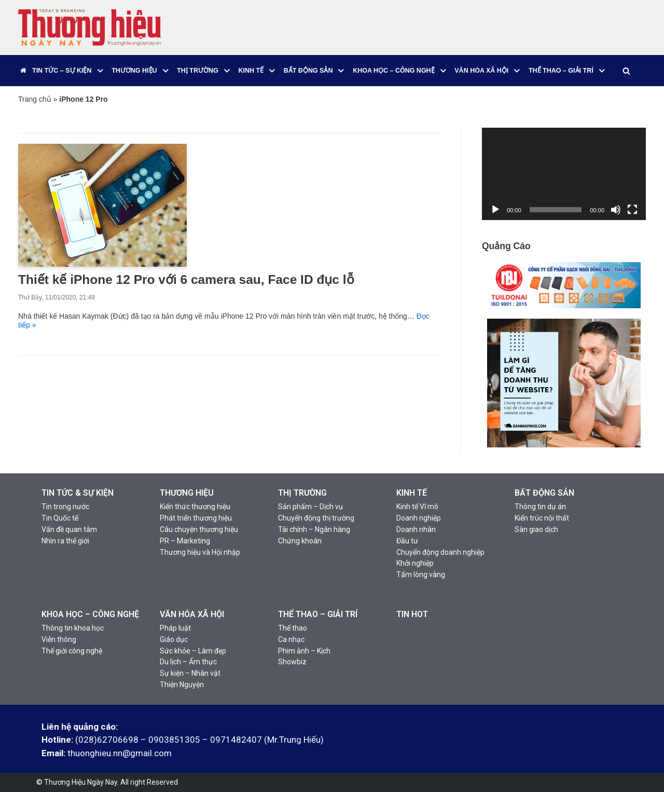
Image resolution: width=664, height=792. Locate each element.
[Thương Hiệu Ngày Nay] (89, 27)
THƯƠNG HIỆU (187, 493)
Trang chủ (34, 99)
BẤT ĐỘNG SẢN (544, 493)
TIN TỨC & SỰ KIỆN (78, 493)
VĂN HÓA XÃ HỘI (192, 614)
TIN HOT (412, 614)
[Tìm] (626, 71)
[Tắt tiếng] (616, 209)
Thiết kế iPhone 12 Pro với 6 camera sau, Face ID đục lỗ (186, 279)
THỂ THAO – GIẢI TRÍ (317, 614)
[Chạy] (495, 209)
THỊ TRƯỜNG (302, 493)
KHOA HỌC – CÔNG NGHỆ (90, 614)
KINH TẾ (411, 493)
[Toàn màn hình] (632, 209)
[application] (564, 174)
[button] (100, 71)
